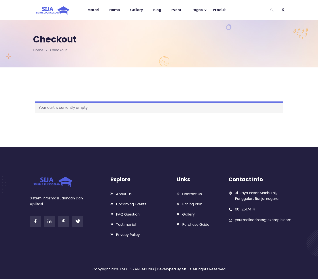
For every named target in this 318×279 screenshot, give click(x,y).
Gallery (136, 9)
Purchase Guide (195, 224)
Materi (93, 9)
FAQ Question (128, 214)
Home (114, 9)
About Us (124, 194)
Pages (197, 9)
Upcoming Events (131, 204)
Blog (157, 9)
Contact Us (192, 194)
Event (176, 9)
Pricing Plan (192, 204)
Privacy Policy (128, 234)
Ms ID (186, 269)
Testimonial (126, 224)
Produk (219, 9)
